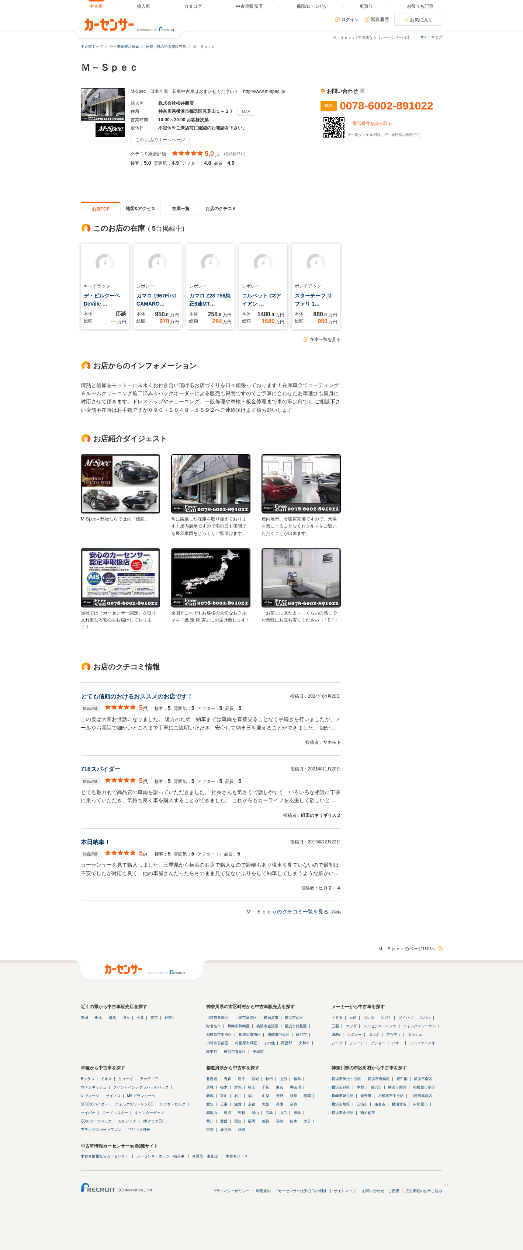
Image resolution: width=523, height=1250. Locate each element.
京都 (251, 1104)
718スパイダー (100, 769)
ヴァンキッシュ (94, 1087)
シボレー (354, 1035)
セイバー (88, 1113)
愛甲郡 (211, 1051)
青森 (227, 1079)
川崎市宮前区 (217, 1043)
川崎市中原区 (278, 1035)
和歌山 (211, 1113)
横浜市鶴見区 (296, 1026)
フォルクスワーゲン (419, 1026)
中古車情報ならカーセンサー (105, 1156)
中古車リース (237, 1156)
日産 (353, 1018)
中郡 (360, 1087)
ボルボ (374, 1035)
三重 (224, 1104)
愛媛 (224, 1121)
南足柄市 (367, 1113)
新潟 (210, 1096)
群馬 (112, 1018)
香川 (210, 1121)
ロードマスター (115, 1113)
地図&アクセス (141, 208)
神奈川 (170, 1018)
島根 (241, 1113)
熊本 (293, 1121)
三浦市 (362, 1104)
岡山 (255, 1113)
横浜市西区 (294, 1018)
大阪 (265, 1104)
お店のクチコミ (220, 208)
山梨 (265, 1096)
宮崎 (210, 1130)
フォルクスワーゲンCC (134, 1104)
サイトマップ (431, 37)
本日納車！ (95, 842)
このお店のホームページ (160, 139)
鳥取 (227, 1113)
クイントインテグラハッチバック (141, 1087)
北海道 (211, 1079)
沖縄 (241, 1130)
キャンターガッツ (149, 1113)
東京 (154, 1018)
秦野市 (365, 1096)
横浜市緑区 (341, 1087)
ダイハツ (405, 1018)
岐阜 (293, 1096)
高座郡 (286, 1043)
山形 (283, 1079)
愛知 (210, 1104)
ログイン (350, 19)
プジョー (378, 1043)
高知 (238, 1121)
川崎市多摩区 (217, 1018)
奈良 (293, 1104)
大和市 (304, 1043)
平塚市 (258, 1051)
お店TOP (101, 209)
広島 (269, 1113)
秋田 (269, 1079)
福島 (297, 1079)
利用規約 (263, 1191)
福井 (251, 1096)
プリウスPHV (139, 1130)
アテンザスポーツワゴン (101, 1130)
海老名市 (213, 1026)
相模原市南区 (250, 1035)
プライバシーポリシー (231, 1191)
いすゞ (397, 1043)
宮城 (255, 1079)
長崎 (279, 1121)
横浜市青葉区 (235, 1051)
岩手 (241, 1079)
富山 (224, 1096)
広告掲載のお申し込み (423, 1191)
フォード (356, 1043)
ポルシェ (415, 1035)
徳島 (297, 1113)
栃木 (98, 1018)
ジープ (337, 1043)
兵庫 (279, 1104)
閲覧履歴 (380, 19)
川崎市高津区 (246, 1018)
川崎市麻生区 (343, 1096)
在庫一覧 (181, 208)
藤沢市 (301, 1035)
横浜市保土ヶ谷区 (346, 1079)
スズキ (386, 1018)
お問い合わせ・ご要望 (380, 1191)
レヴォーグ (90, 1096)
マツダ (351, 1026)
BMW (336, 1035)
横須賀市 (271, 1018)
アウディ (393, 1035)
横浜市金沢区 (267, 1026)
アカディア (149, 1079)
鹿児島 (225, 1130)
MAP (246, 111)
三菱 (335, 1026)
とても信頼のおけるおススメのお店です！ (137, 696)
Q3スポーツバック (96, 1121)
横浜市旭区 (341, 1104)
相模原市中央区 (219, 1035)
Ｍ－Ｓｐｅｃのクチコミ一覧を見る (287, 912)
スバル (425, 1018)
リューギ (125, 1079)
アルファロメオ (422, 1043)
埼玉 (126, 1018)
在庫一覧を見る (325, 339)
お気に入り (421, 19)
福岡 (251, 1121)
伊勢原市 (420, 1104)
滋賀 (238, 1104)
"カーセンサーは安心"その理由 (302, 1191)
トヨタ (337, 1018)
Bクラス (87, 1079)
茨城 (84, 1018)
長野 (279, 1096)
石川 (238, 1096)
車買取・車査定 (205, 1156)
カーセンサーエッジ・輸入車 (160, 1156)
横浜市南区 (423, 1079)
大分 (307, 1121)
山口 (283, 1113)
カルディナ (127, 1121)
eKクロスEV (153, 1121)
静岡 (307, 1096)
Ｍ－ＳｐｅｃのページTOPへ (407, 948)
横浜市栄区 (397, 1087)
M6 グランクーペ (141, 1096)
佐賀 (265, 1121)
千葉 (140, 1018)
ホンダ (368, 1018)
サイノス (113, 1096)
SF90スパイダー (94, 1104)
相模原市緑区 (246, 1043)
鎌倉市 (379, 1104)
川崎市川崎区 (239, 1026)
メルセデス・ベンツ (379, 1026)
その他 (269, 1043)
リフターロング (173, 1104)
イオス (106, 1079)
